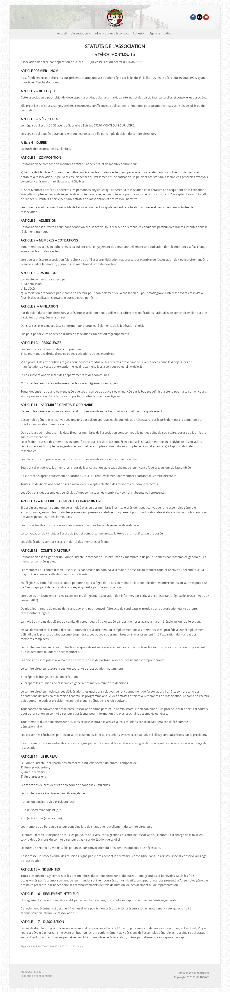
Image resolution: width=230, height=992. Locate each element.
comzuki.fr (203, 973)
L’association (80, 33)
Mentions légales (31, 971)
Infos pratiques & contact (112, 33)
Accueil (62, 33)
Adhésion (139, 33)
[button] (22, 17)
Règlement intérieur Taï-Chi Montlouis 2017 (44, 946)
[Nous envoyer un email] (200, 17)
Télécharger (77, 946)
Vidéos (168, 33)
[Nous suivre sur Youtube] (206, 17)
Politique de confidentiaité (36, 975)
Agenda (155, 33)
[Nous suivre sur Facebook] (193, 17)
